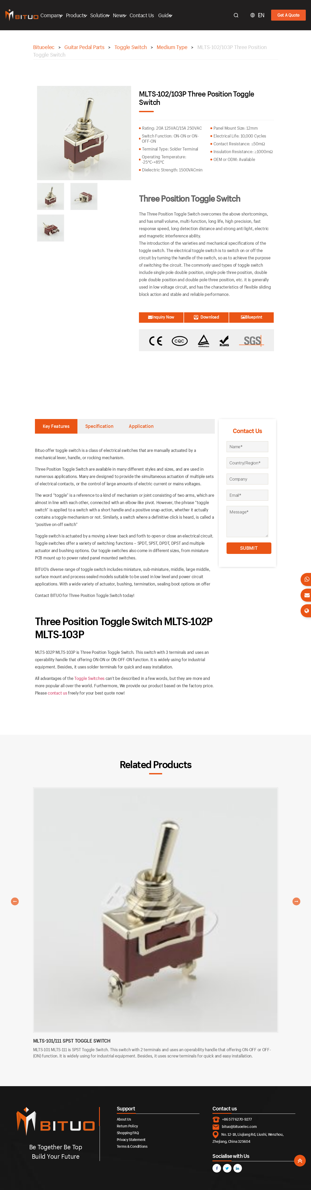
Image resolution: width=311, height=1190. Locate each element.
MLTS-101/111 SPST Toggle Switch (71, 1041)
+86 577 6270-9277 (237, 1119)
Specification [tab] (99, 426)
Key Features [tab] (56, 426)
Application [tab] (141, 426)
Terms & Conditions (132, 1146)
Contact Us (144, 15)
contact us (57, 693)
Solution (102, 15)
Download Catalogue (206, 318)
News (121, 15)
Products (78, 15)
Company (53, 15)
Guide (167, 15)
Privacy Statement (131, 1139)
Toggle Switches (89, 678)
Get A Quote (288, 15)
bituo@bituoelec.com (239, 1126)
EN (261, 15)
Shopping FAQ (128, 1132)
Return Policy (127, 1125)
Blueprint (251, 317)
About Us (124, 1119)
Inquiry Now (161, 317)
